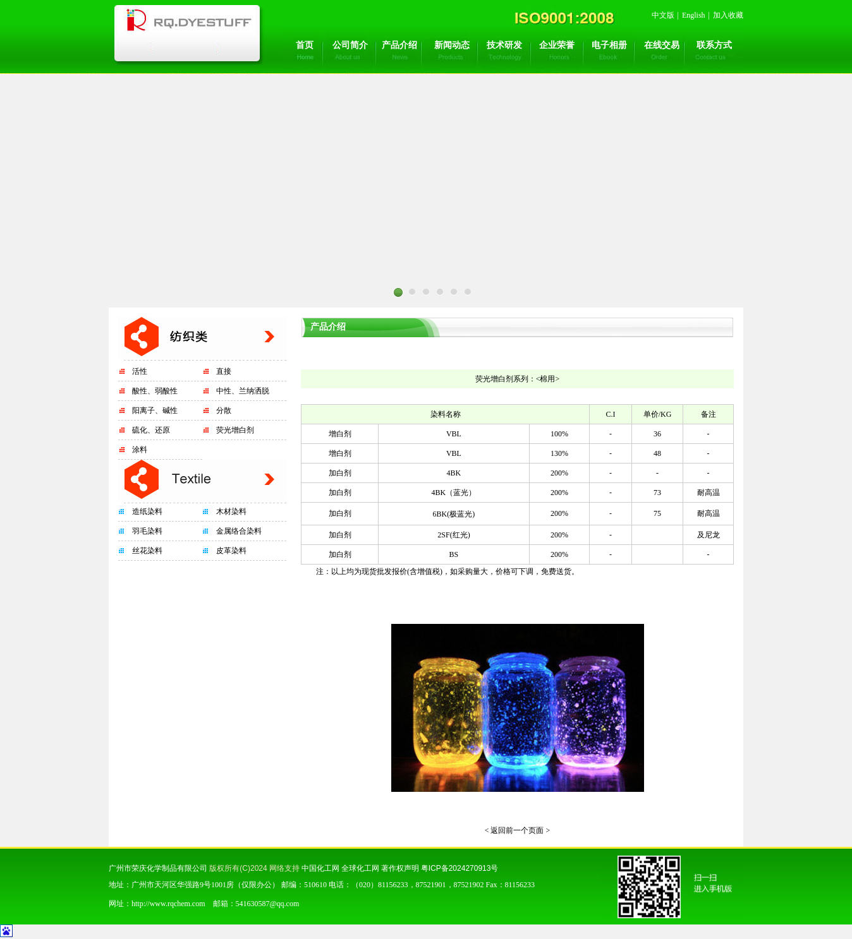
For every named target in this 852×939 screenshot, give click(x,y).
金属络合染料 (239, 531)
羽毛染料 (147, 531)
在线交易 (661, 45)
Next (592, 311)
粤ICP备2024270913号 (460, 868)
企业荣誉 (557, 45)
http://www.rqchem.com (168, 903)
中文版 (663, 15)
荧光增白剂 (235, 430)
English (693, 15)
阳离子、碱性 (155, 410)
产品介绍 (399, 45)
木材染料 (231, 511)
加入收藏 (728, 15)
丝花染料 (147, 550)
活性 (139, 371)
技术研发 (504, 45)
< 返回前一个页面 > (518, 830)
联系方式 (714, 45)
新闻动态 (452, 45)
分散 (223, 410)
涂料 (139, 449)
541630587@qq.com (268, 903)
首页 (304, 45)
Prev (260, 311)
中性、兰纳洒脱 (242, 390)
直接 (223, 371)
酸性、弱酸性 (155, 390)
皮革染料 (231, 550)
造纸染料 (147, 511)
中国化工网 (320, 868)
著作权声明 (400, 868)
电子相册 (609, 45)
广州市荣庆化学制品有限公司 (158, 868)
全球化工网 (360, 868)
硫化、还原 (151, 430)
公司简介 (350, 45)
